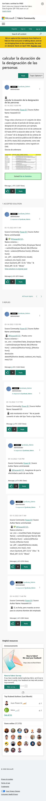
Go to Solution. (26, 176)
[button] (23, 75)
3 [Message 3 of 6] (13, 424)
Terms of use (5, 783)
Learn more (6, 11)
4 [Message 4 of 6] (15, 480)
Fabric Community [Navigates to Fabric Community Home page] (26, 18)
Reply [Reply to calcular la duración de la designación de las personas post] (21, 191)
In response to (20, 219)
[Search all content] (27, 34)
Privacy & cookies (7, 779)
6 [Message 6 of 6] (11, 276)
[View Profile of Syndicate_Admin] (24, 86)
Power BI (23, 110)
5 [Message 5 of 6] (16, 618)
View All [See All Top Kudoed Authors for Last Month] (8, 715)
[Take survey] (12, 687)
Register (14, 29)
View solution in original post (16, 269)
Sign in (23, 29)
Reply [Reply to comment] (21, 282)
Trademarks (5, 786)
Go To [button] (38, 29)
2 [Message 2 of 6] (11, 367)
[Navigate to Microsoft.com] (8, 18)
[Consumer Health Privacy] (23, 794)
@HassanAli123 (17, 239)
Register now (36, 46)
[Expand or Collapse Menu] (3, 23)
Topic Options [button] (35, 75)
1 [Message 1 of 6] (11, 186)
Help (30, 29)
